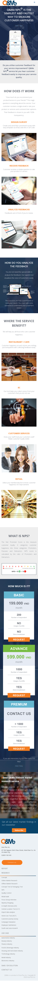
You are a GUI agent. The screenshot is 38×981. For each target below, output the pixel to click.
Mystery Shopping (9, 903)
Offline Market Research (11, 884)
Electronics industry (9, 961)
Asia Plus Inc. (23, 976)
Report (5, 869)
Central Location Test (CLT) (12, 909)
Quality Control (7, 893)
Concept (5, 878)
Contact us (12, 863)
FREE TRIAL (19, 25)
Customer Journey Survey (11, 919)
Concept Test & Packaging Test (13, 887)
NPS (3, 890)
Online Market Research (11, 881)
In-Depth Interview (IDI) (11, 906)
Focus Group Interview (10, 900)
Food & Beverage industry (11, 948)
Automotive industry (9, 938)
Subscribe (19, 830)
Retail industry (7, 958)
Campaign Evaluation (10, 922)
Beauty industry (8, 941)
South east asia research (11, 928)
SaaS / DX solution (10, 966)
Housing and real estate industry (14, 951)
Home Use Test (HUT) (10, 916)
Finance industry (8, 944)
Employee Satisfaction (10, 925)
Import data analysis (9, 912)
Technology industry (9, 954)
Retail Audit (6, 897)
